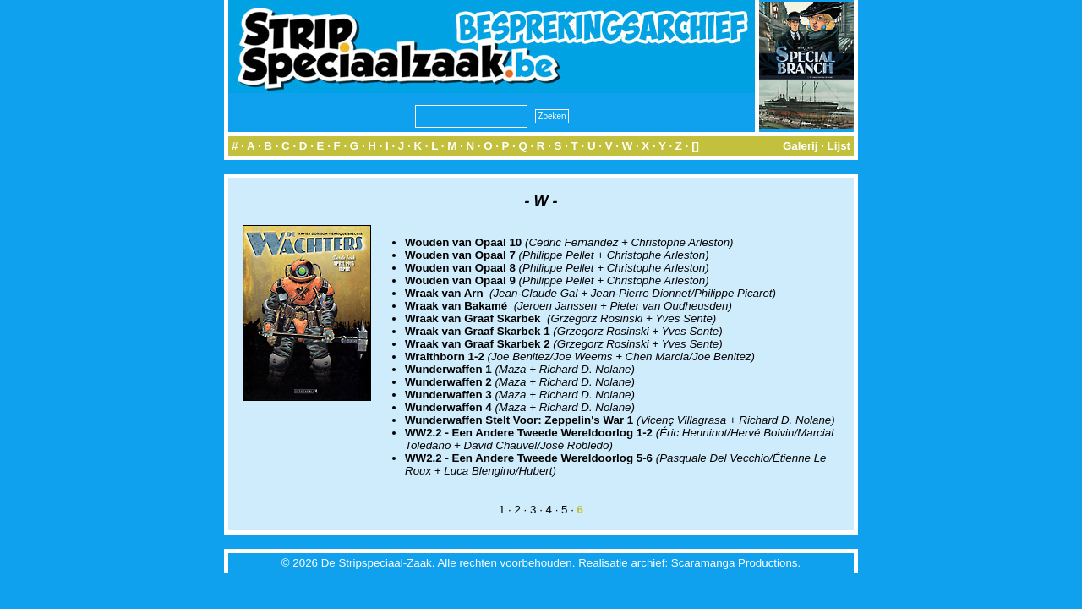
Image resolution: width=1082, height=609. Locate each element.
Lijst (839, 146)
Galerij (800, 146)
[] (695, 146)
